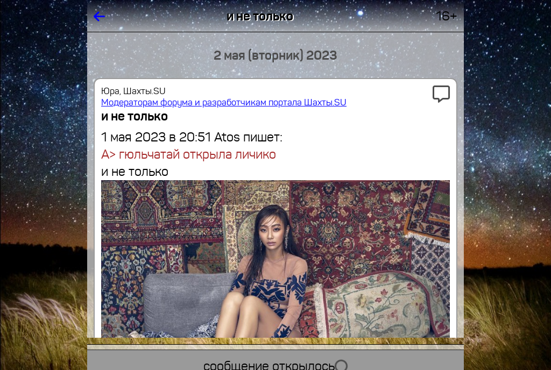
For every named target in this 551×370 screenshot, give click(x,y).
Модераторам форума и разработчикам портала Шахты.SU (224, 102)
